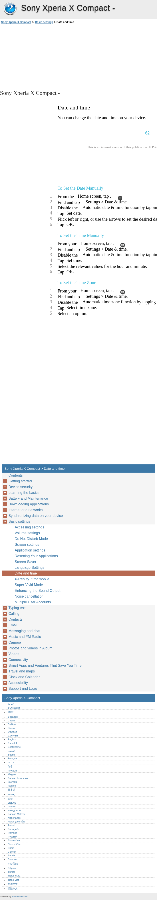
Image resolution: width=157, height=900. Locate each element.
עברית (11, 762)
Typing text (17, 608)
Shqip (11, 848)
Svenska (12, 859)
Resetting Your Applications (36, 556)
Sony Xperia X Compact (10, 9)
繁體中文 (13, 888)
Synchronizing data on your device (35, 516)
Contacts (15, 619)
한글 (10, 798)
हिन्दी (10, 766)
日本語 (11, 789)
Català (11, 720)
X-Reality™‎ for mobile (32, 579)
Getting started (20, 481)
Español (12, 743)
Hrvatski (12, 770)
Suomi (11, 754)
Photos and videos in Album (30, 648)
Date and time (26, 573)
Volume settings (27, 533)
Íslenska (12, 782)
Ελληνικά (13, 735)
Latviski (12, 806)
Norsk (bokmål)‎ (16, 821)
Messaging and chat (24, 631)
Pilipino (12, 868)
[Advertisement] (39, 56)
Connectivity (18, 660)
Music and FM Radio (24, 637)
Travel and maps (21, 671)
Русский (12, 836)
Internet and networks (25, 510)
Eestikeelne (14, 747)
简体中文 (13, 884)
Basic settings (44, 22)
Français (12, 758)
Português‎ (13, 829)
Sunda (11, 855)
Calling (13, 614)
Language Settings (29, 567)
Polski (11, 825)
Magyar (12, 774)
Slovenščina (14, 844)
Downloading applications (28, 504)
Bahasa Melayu (16, 814)
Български (14, 707)
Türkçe (11, 872)
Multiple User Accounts (33, 602)
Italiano (12, 785)
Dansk (11, 728)
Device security (20, 487)
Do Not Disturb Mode (31, 539)
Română (12, 833)
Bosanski (13, 716)
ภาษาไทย (13, 863)
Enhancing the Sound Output (37, 590)
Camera (14, 642)
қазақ (11, 794)
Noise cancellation (29, 596)
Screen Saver (25, 562)
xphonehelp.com (19, 896)
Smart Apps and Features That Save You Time (45, 665)
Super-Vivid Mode (29, 585)
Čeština (12, 724)
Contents (15, 475)
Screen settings (27, 544)
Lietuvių (12, 802)
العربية (11, 703)
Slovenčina (14, 840)
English (12, 739)
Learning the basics (23, 493)
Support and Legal (23, 688)
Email (12, 625)
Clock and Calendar (24, 677)
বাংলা (10, 712)
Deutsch (12, 732)
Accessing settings (29, 527)
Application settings (30, 550)
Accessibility (18, 683)
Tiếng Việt (13, 880)
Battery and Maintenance (28, 498)
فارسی (11, 750)
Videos (13, 654)
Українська (14, 875)
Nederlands (14, 817)
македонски (14, 810)
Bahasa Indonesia (18, 778)
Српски (12, 851)
